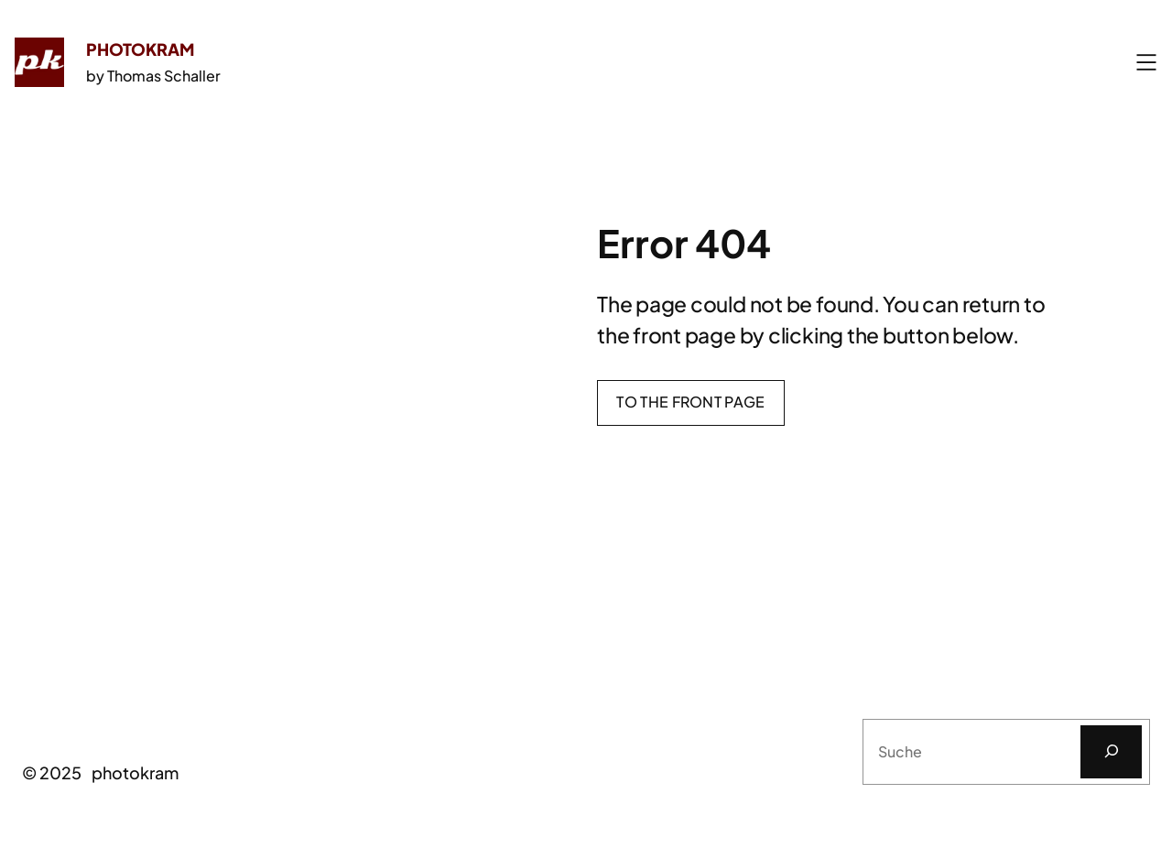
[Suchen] (1111, 751)
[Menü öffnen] (1146, 62)
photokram (140, 49)
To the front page (690, 401)
